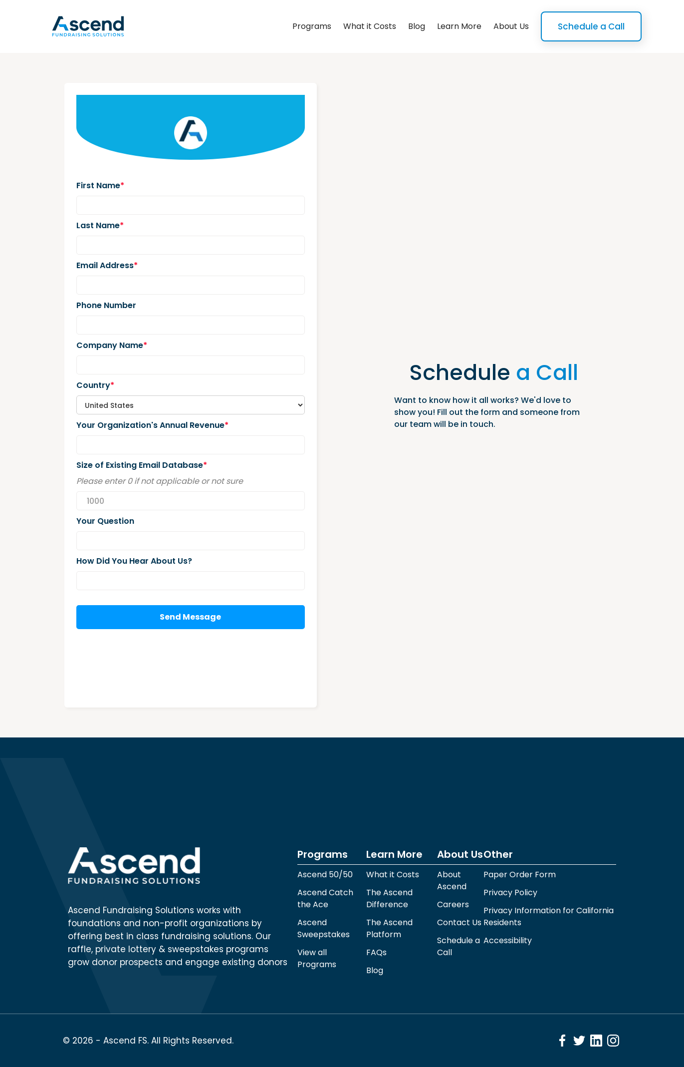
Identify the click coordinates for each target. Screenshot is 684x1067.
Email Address (107, 265)
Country (95, 385)
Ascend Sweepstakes (323, 928)
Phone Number (106, 305)
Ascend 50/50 (325, 874)
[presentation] (152, 668)
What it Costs (369, 26)
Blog (416, 26)
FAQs (376, 952)
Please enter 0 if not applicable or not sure (159, 481)
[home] (88, 26)
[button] (311, 26)
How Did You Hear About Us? (134, 561)
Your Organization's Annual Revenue (152, 425)
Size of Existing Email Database (141, 465)
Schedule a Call (591, 26)
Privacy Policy (510, 892)
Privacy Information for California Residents (548, 916)
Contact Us (459, 922)
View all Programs (316, 958)
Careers (453, 904)
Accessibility (507, 940)
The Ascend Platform (389, 928)
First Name (100, 185)
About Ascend (451, 880)
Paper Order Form (519, 874)
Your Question (105, 521)
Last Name (100, 225)
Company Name (111, 345)
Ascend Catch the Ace (325, 898)
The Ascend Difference (389, 898)
